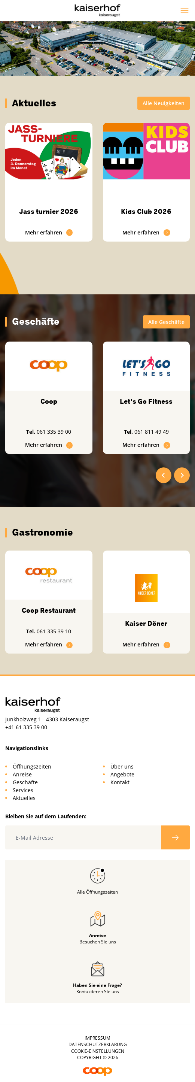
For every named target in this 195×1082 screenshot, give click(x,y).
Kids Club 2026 (146, 211)
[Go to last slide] (163, 475)
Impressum (97, 1038)
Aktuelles (24, 797)
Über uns (122, 766)
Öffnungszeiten (32, 766)
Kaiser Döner (146, 623)
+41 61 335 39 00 (26, 727)
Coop (48, 401)
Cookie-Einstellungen (97, 1051)
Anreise (22, 774)
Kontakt (120, 782)
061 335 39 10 (54, 631)
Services (23, 790)
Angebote (122, 774)
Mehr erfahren (49, 232)
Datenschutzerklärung (97, 1044)
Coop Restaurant (49, 610)
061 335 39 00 (54, 431)
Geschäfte (25, 782)
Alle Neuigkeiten (164, 103)
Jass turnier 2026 (48, 211)
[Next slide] (182, 475)
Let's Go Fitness (146, 401)
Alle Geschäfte (166, 321)
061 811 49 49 (151, 431)
